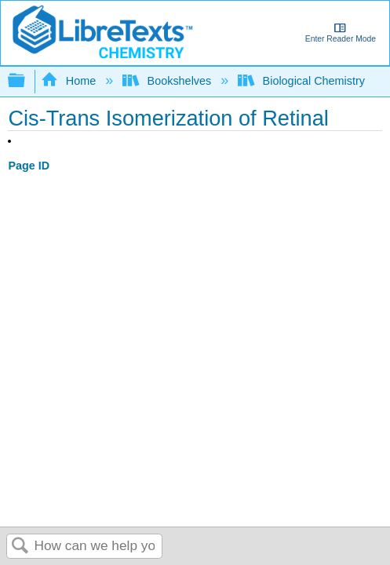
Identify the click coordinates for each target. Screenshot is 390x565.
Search (20, 546)
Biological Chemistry (303, 81)
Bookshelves (168, 81)
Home (70, 81)
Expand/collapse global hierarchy (26, 81)
